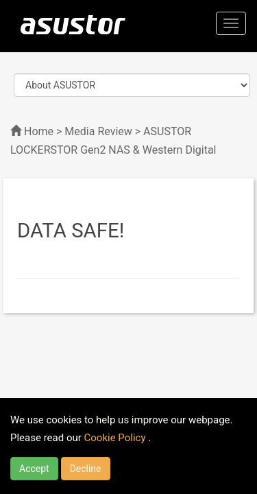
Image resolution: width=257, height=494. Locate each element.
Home (38, 131)
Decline (85, 468)
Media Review (98, 131)
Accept (34, 468)
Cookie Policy (116, 438)
